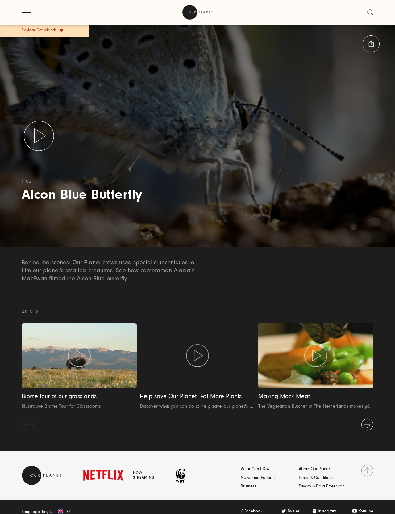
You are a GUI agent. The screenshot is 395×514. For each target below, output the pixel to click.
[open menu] (26, 12)
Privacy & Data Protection (321, 486)
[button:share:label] (371, 43)
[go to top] (367, 470)
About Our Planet (314, 469)
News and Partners (258, 478)
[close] (370, 12)
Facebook (253, 511)
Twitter (293, 511)
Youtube (366, 511)
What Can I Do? (255, 469)
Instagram (327, 511)
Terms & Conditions (316, 478)
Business (248, 486)
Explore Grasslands (39, 30)
